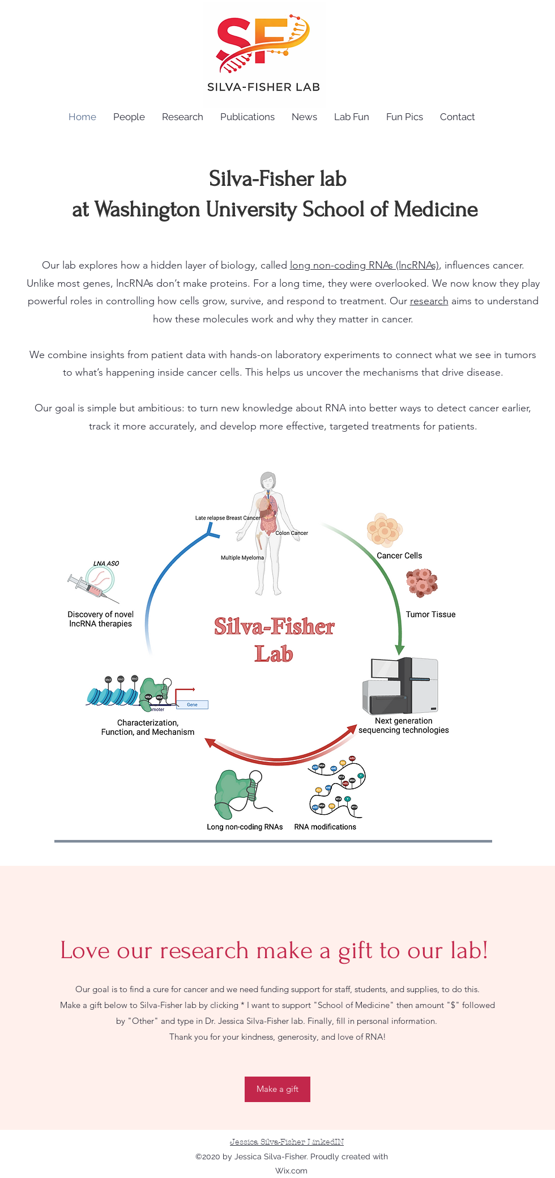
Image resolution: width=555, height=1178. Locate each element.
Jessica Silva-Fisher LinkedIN (287, 1142)
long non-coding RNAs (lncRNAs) (364, 265)
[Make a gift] (277, 1089)
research (429, 301)
